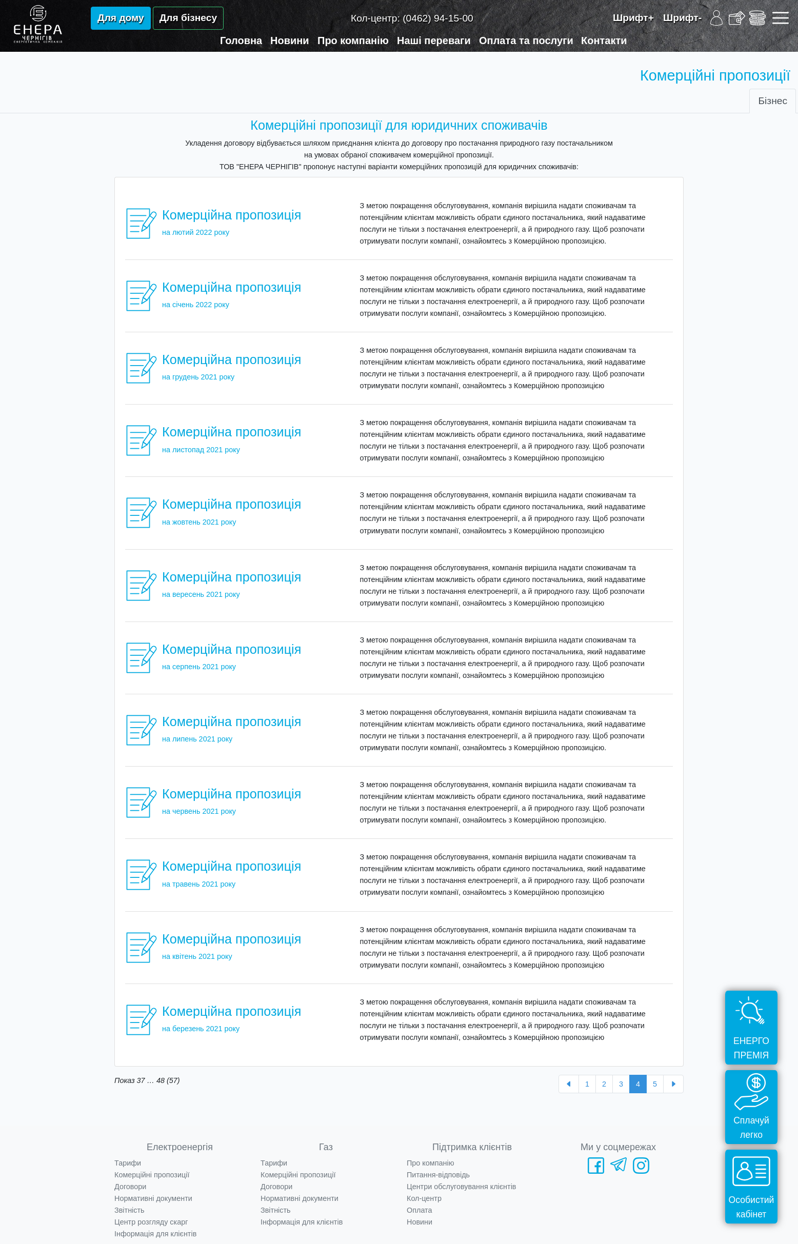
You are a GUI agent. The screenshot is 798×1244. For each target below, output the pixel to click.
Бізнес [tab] (772, 100)
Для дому (120, 17)
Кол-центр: (412, 18)
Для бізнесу (188, 17)
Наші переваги (434, 40)
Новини (289, 40)
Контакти (604, 40)
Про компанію (353, 40)
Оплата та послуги (526, 40)
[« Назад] (568, 1084)
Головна (241, 40)
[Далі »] (673, 1084)
